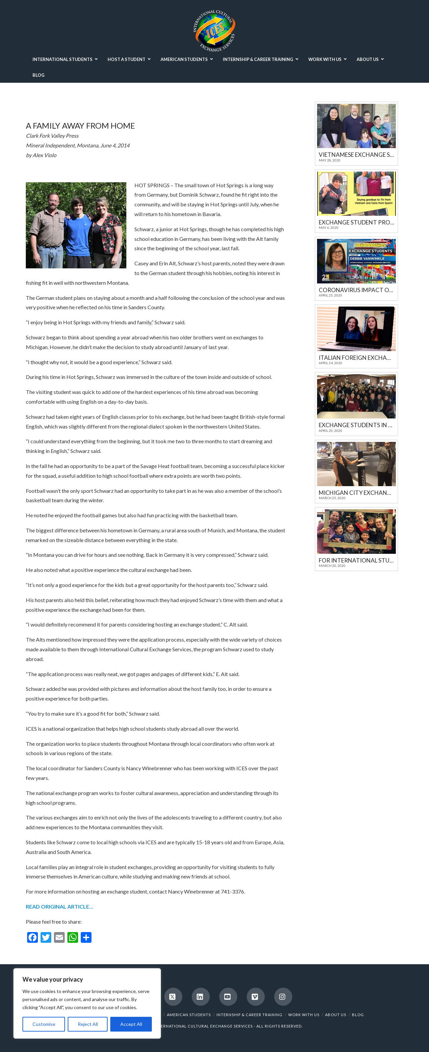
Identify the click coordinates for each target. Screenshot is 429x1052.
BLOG (358, 1014)
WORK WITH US (303, 1014)
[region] (87, 1003)
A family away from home (80, 125)
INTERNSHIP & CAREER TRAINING (250, 1014)
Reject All (88, 1024)
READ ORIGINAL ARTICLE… (59, 906)
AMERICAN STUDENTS (189, 1014)
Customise (44, 1024)
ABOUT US (335, 1014)
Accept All (131, 1024)
